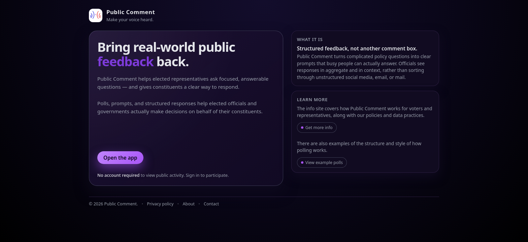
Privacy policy (160, 204)
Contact (211, 204)
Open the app (120, 157)
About (189, 204)
